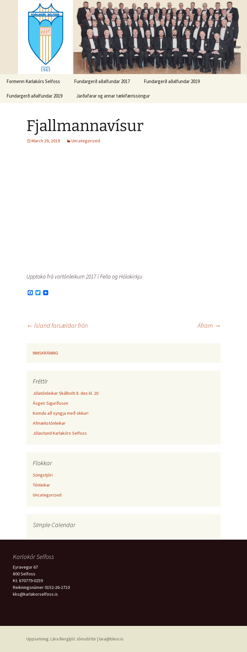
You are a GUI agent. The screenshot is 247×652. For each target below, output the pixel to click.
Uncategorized (85, 141)
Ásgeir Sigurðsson (50, 403)
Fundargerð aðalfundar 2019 (172, 81)
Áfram (209, 325)
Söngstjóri (43, 475)
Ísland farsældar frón (57, 325)
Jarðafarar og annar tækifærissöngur (113, 96)
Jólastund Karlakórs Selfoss (60, 433)
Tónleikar (41, 485)
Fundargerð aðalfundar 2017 (102, 81)
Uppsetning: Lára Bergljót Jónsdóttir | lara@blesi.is (75, 639)
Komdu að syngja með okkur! (60, 413)
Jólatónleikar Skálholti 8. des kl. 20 (65, 393)
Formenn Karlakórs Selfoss (33, 81)
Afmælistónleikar (49, 423)
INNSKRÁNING (45, 353)
